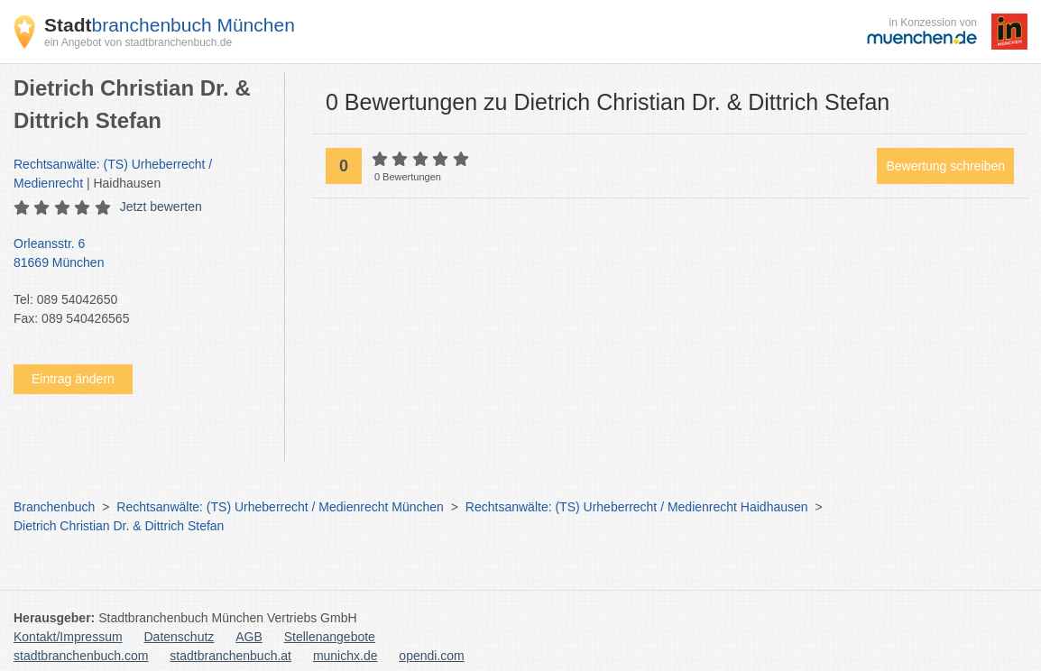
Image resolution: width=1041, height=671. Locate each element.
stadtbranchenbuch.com (81, 655)
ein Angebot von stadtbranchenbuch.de (138, 42)
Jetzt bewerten (161, 206)
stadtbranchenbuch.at (230, 655)
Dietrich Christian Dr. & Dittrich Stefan (119, 526)
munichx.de (345, 655)
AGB (249, 637)
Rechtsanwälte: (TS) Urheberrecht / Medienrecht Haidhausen (636, 507)
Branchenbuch (54, 507)
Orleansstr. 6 (140, 254)
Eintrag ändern (73, 379)
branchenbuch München (169, 24)
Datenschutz (179, 637)
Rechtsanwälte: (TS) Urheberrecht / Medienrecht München (280, 507)
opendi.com (431, 655)
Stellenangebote (329, 637)
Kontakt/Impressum (68, 637)
